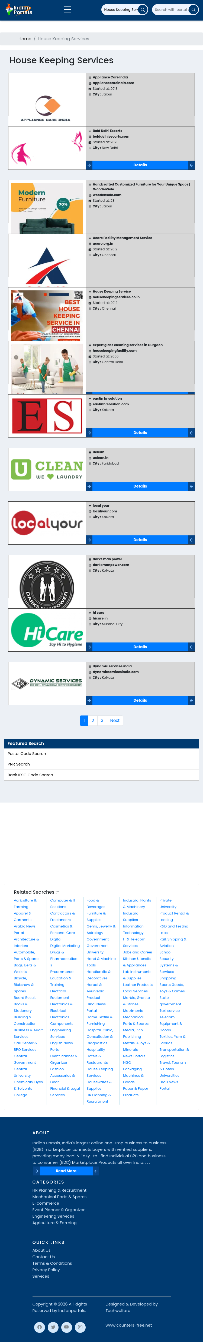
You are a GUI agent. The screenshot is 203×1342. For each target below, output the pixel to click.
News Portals (134, 1056)
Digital (55, 939)
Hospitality (96, 1049)
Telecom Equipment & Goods (171, 1024)
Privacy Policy (46, 1270)
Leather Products (138, 984)
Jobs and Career (137, 952)
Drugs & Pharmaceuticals (64, 959)
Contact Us (44, 1257)
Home (24, 39)
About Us (42, 1250)
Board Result (25, 997)
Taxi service (170, 1010)
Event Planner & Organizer (59, 1209)
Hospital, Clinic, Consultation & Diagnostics (100, 1037)
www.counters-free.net (129, 1325)
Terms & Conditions (52, 1263)
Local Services (135, 991)
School (166, 952)
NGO (127, 1062)
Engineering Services (53, 1216)
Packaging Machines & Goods (133, 1075)
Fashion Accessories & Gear (62, 1075)
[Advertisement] (101, 843)
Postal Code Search (27, 753)
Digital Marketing (65, 945)
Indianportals (71, 1310)
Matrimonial (133, 1010)
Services (41, 1276)
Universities (169, 1075)
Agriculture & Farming (55, 1222)
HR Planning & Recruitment (59, 1190)
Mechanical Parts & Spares (60, 1196)
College (20, 1095)
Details (140, 165)
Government (98, 939)
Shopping (168, 978)
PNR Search (19, 764)
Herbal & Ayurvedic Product (95, 991)
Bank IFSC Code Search (30, 775)
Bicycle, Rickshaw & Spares (24, 985)
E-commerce (61, 971)
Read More (66, 1171)
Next (115, 720)
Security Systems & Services (169, 965)
